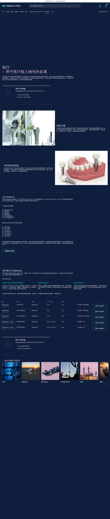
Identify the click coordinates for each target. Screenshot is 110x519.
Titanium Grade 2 (43, 282)
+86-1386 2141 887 (23, 94)
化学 (3, 382)
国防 (101, 382)
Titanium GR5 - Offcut (8, 321)
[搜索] (31, 6)
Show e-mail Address (24, 97)
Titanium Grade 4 (78, 282)
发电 (81, 382)
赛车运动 (44, 382)
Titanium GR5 (5, 304)
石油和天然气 (65, 382)
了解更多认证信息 (9, 251)
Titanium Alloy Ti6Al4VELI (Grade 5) (12, 282)
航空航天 (25, 382)
